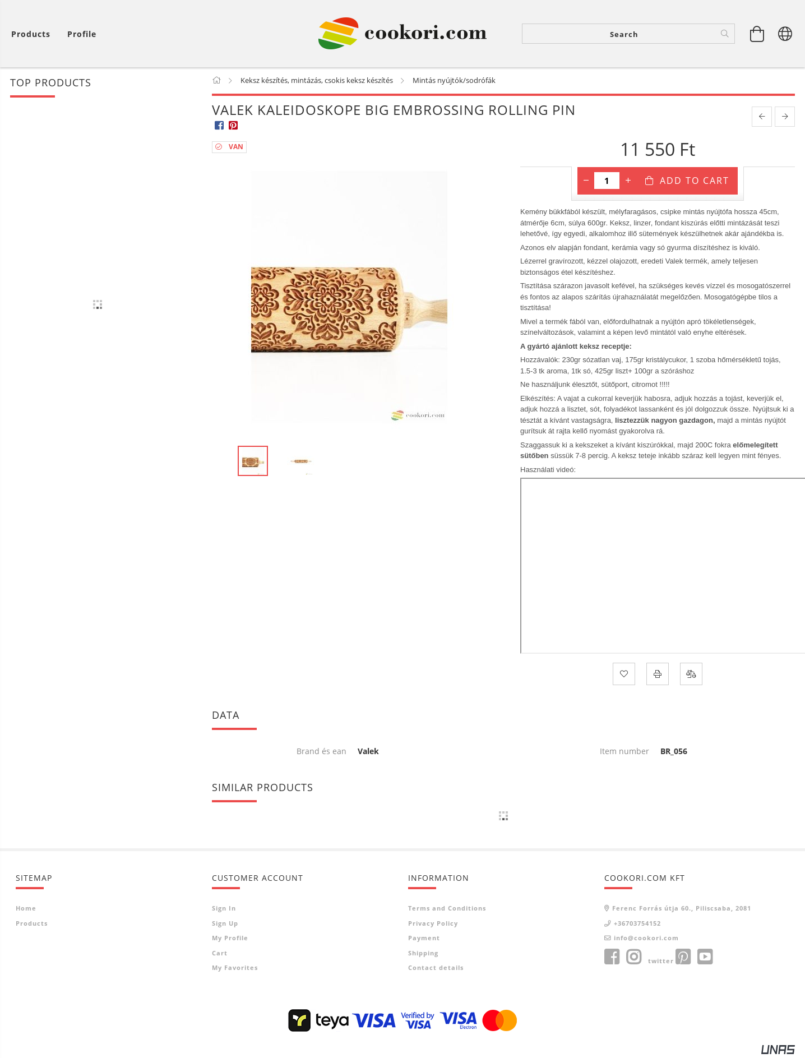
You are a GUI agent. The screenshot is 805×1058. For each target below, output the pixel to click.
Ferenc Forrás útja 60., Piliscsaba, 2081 (681, 908)
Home (26, 908)
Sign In (224, 908)
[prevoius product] (762, 118)
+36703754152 (637, 924)
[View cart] (33, 33)
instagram (633, 957)
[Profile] (82, 33)
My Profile (230, 938)
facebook (611, 957)
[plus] (627, 181)
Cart (220, 953)
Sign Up (225, 924)
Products (32, 924)
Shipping (423, 953)
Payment (424, 938)
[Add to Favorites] (624, 674)
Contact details (436, 968)
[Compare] (691, 674)
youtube (704, 957)
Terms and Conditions (447, 908)
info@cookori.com (646, 938)
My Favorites (235, 968)
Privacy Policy (433, 924)
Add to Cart (694, 181)
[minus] (585, 181)
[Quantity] (606, 181)
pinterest (683, 957)
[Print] (657, 674)
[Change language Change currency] (785, 33)
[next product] (785, 118)
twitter (661, 961)
